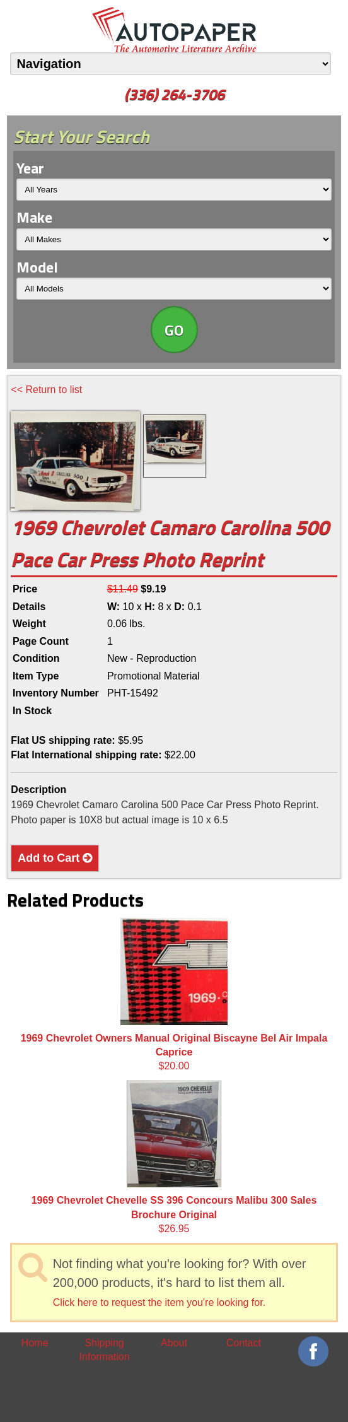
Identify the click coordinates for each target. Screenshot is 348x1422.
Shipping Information (104, 1349)
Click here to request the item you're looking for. (159, 1302)
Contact (243, 1342)
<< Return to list (46, 389)
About (174, 1342)
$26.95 (174, 1157)
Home (35, 1342)
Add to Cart (55, 858)
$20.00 (174, 995)
